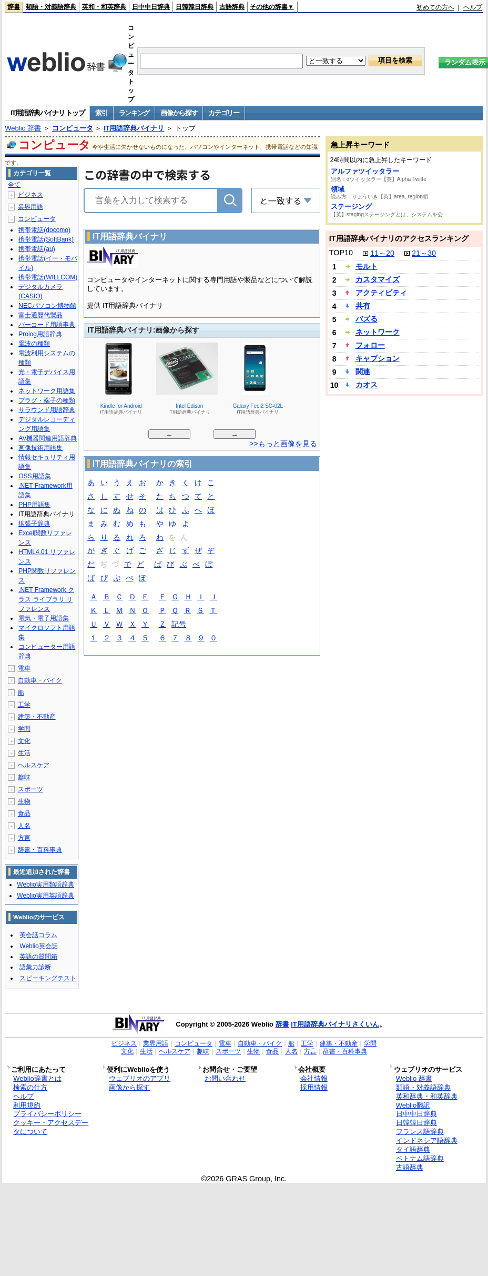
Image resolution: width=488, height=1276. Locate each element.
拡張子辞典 (34, 523)
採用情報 (314, 1087)
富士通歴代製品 (40, 315)
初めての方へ (435, 7)
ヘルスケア (33, 765)
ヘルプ (472, 7)
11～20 (382, 253)
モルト (366, 266)
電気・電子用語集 (43, 618)
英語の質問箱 (38, 956)
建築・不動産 (37, 716)
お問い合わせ (225, 1078)
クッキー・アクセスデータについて (50, 1127)
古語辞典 (232, 7)
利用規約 (26, 1105)
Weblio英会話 (38, 946)
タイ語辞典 (413, 1149)
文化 (24, 741)
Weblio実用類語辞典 (45, 884)
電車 (24, 668)
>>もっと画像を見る (283, 443)
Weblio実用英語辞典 (45, 895)
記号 (178, 625)
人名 (24, 825)
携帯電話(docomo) (44, 230)
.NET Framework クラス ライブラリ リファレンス (46, 599)
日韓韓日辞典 (195, 7)
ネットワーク (377, 332)
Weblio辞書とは (37, 1078)
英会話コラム (38, 935)
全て (14, 185)
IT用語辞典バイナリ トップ (47, 113)
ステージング (351, 206)
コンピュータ (72, 128)
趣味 (24, 777)
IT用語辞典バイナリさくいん (335, 1024)
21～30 (424, 253)
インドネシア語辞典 (427, 1140)
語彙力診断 (35, 967)
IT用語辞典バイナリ (134, 128)
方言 (24, 837)
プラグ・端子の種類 (46, 400)
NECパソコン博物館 (47, 305)
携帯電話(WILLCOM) (47, 277)
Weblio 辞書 (23, 128)
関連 (362, 371)
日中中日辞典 (151, 7)
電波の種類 (34, 343)
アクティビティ (381, 292)
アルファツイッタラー (365, 171)
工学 (24, 704)
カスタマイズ (377, 279)
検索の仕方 (30, 1087)
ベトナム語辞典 (420, 1158)
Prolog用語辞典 (40, 334)
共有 (362, 306)
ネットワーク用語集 (46, 391)
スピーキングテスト (47, 978)
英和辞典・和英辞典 (427, 1096)
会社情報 (314, 1078)
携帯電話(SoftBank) (46, 239)
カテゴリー (223, 113)
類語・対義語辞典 (51, 7)
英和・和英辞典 (104, 7)
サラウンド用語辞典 (46, 410)
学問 (24, 728)
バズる (366, 319)
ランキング (134, 113)
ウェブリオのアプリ (139, 1078)
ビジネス (30, 194)
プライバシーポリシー (47, 1114)
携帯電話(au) (36, 249)
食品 (24, 813)
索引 (101, 113)
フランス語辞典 (420, 1132)
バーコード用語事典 (46, 324)
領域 (337, 189)
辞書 (13, 7)
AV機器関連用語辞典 (47, 438)
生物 (24, 801)
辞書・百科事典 (40, 849)
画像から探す (178, 113)
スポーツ (30, 789)
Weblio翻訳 (413, 1105)
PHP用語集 (34, 504)
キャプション (377, 358)
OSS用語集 (34, 476)
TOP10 (341, 252)
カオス (366, 384)
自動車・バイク (40, 680)
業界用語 (30, 206)
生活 (24, 753)
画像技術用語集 (40, 447)
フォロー (370, 345)
